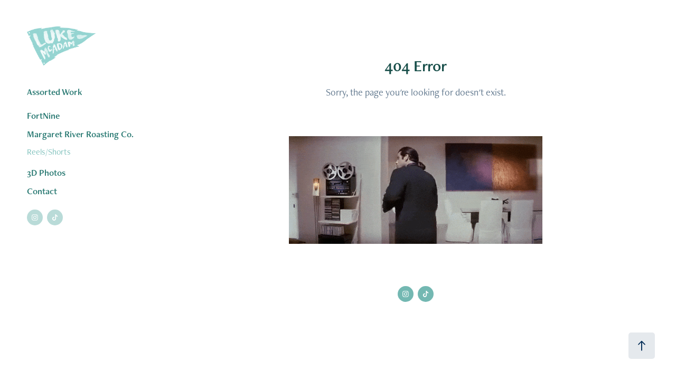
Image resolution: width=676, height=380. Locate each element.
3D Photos (46, 172)
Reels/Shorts (49, 151)
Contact (42, 191)
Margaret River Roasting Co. (80, 134)
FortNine (43, 115)
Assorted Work (54, 92)
